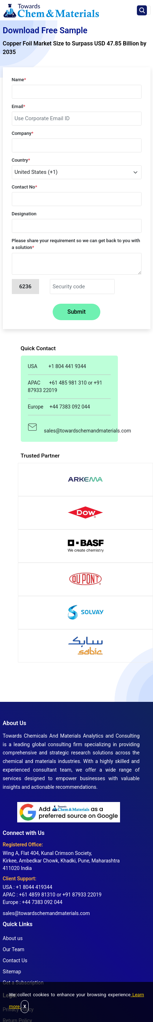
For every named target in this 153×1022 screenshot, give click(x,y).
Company (23, 133)
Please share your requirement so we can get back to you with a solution (76, 244)
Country (21, 160)
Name (19, 79)
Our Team (13, 949)
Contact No (24, 187)
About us (13, 938)
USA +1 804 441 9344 (57, 366)
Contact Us (15, 960)
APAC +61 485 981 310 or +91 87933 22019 (65, 386)
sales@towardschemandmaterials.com (69, 427)
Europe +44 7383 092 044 (59, 407)
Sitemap (12, 971)
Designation (24, 213)
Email (18, 106)
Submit (76, 311)
